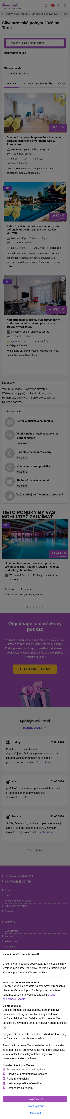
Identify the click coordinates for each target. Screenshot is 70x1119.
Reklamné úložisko (18, 1078)
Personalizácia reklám (20, 1088)
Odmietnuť (35, 1113)
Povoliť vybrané (35, 1106)
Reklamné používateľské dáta (24, 1083)
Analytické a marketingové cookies (27, 1074)
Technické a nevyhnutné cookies (26, 1069)
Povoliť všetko (35, 1099)
